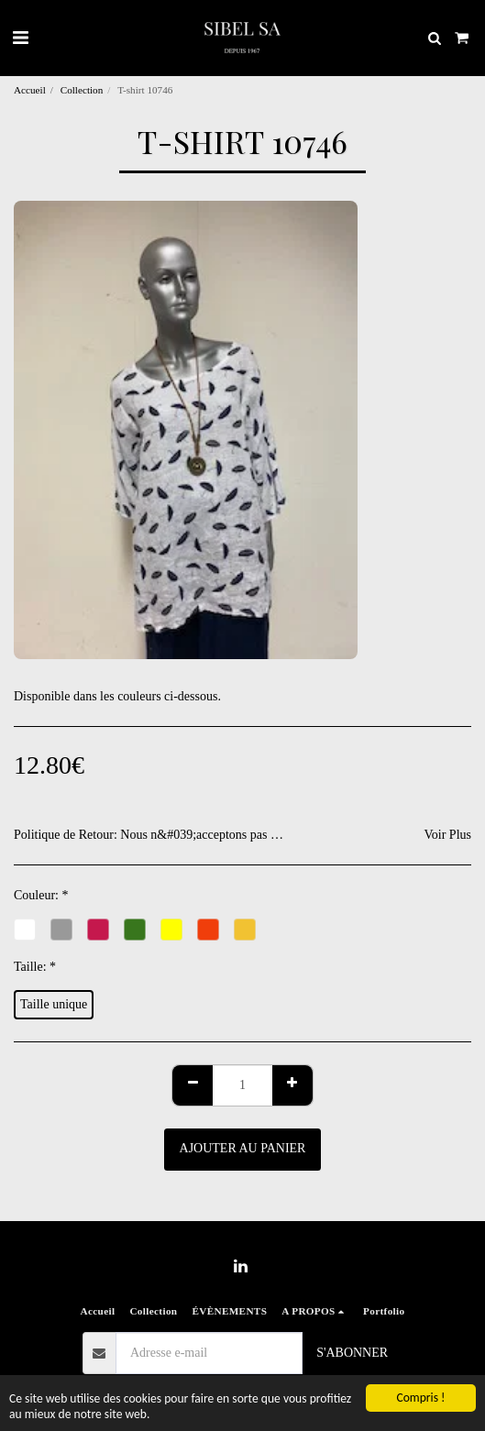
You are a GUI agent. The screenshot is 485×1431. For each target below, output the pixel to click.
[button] (20, 37)
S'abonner (352, 1352)
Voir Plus (447, 835)
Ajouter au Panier (243, 1148)
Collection (82, 89)
